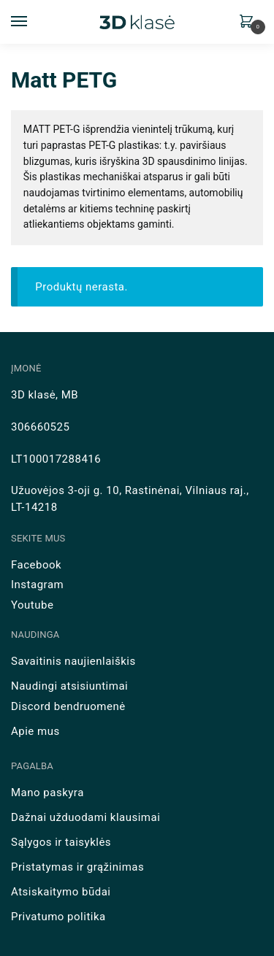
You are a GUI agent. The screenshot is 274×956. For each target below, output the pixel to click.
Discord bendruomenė (68, 706)
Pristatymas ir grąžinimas (77, 867)
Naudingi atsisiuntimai (69, 686)
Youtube (32, 605)
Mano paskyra (47, 792)
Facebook (36, 564)
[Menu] (33, 22)
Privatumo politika (58, 916)
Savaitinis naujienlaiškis (73, 661)
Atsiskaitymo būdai (61, 891)
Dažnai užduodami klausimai (85, 817)
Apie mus (35, 731)
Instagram (37, 584)
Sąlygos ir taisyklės (61, 842)
